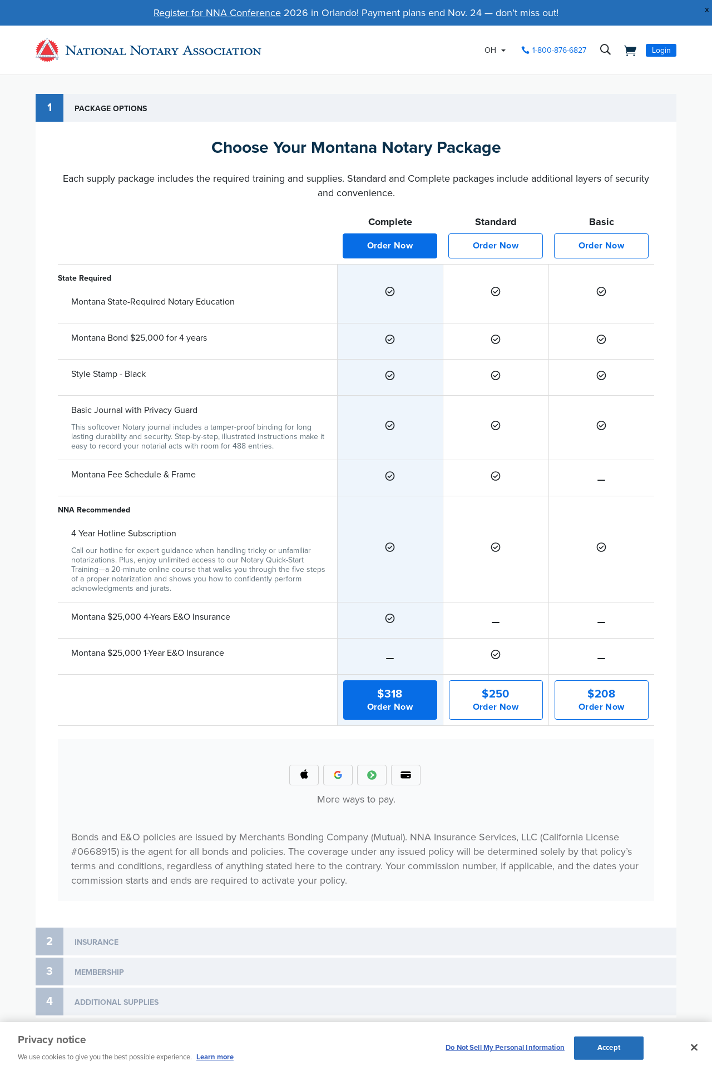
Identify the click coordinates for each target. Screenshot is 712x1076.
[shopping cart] (627, 50)
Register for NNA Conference (217, 13)
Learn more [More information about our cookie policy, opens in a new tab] (215, 1057)
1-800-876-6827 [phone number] (559, 50)
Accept (608, 1047)
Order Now (390, 245)
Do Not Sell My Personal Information (505, 1047)
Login (661, 50)
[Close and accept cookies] (694, 1047)
